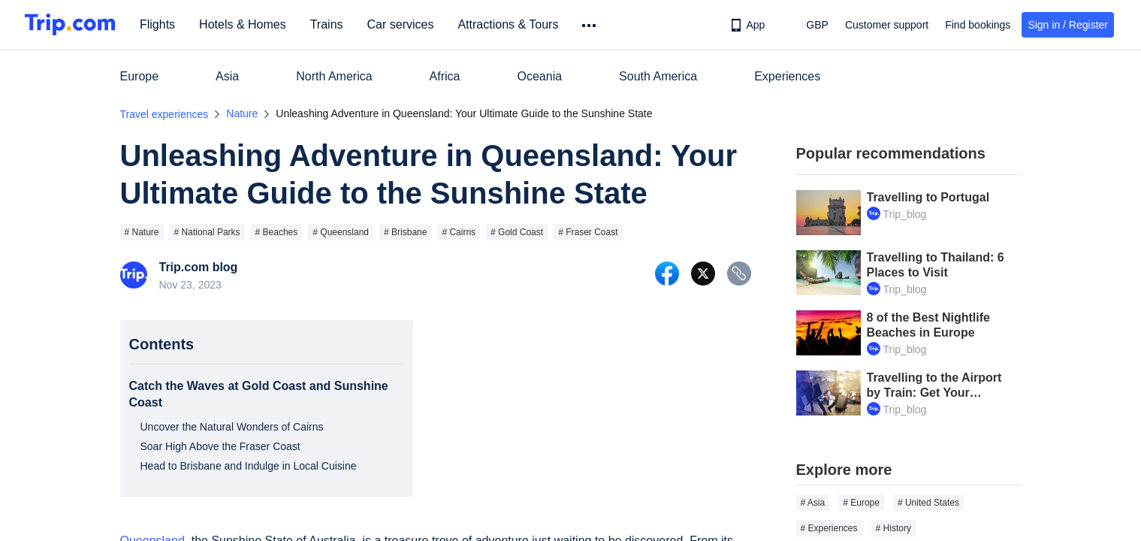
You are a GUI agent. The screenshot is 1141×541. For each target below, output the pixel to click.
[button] (806, 25)
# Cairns (458, 232)
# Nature (142, 232)
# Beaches (276, 232)
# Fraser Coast (587, 232)
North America (334, 76)
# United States (928, 502)
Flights (159, 24)
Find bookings (977, 25)
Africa (445, 76)
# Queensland (340, 232)
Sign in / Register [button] (1068, 25)
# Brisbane (405, 232)
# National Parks (207, 232)
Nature (242, 113)
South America (658, 76)
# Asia (813, 502)
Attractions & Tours (509, 24)
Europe (139, 76)
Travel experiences (164, 114)
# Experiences (829, 528)
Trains (328, 24)
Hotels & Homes (244, 24)
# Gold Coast (517, 232)
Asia (227, 76)
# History (893, 528)
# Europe (861, 502)
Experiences (787, 76)
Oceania (540, 76)
